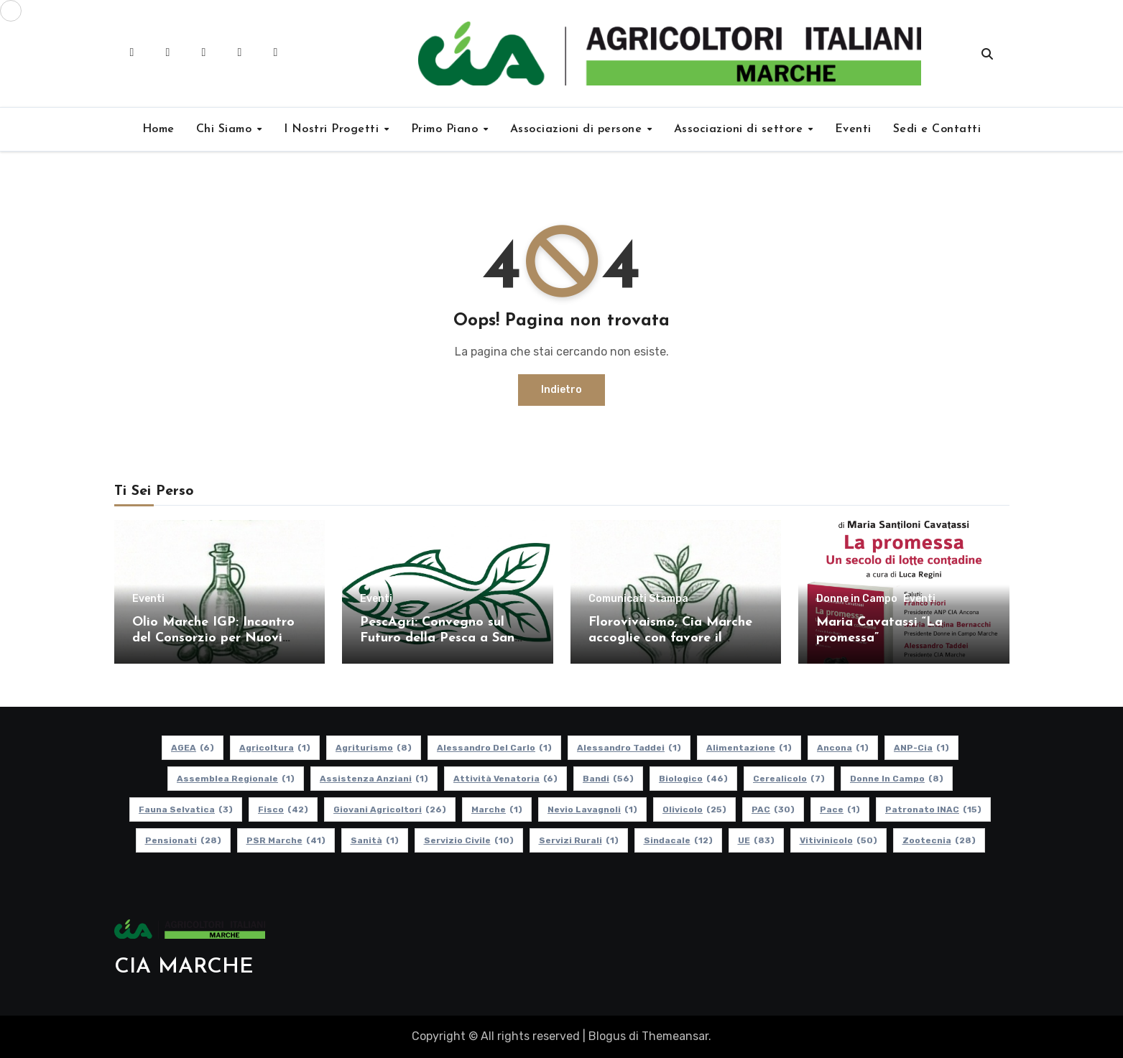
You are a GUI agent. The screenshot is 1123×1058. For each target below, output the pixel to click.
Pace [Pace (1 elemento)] (840, 809)
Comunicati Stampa (638, 599)
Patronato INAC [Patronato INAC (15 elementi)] (933, 809)
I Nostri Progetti (333, 129)
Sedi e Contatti (937, 129)
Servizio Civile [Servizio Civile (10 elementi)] (468, 840)
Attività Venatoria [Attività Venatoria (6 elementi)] (505, 778)
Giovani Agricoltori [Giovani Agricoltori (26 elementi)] (389, 809)
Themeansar (675, 1036)
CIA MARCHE (184, 967)
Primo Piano (446, 129)
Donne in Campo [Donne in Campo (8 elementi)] (896, 778)
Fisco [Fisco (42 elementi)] (283, 809)
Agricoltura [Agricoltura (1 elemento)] (274, 748)
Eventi (853, 129)
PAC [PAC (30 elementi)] (773, 809)
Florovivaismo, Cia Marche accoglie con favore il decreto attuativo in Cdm (670, 638)
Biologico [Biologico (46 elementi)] (693, 778)
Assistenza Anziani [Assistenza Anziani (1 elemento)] (374, 778)
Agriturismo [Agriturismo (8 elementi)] (374, 748)
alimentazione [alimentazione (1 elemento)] (749, 748)
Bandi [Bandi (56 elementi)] (608, 778)
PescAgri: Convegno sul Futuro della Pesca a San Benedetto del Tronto (437, 638)
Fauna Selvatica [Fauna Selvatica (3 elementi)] (186, 809)
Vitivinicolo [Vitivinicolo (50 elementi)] (838, 840)
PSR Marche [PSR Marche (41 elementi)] (285, 840)
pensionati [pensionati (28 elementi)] (182, 840)
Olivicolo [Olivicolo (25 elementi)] (694, 809)
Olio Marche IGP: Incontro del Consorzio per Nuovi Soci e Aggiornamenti (213, 638)
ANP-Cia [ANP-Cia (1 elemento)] (921, 748)
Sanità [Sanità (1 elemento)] (374, 840)
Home (158, 129)
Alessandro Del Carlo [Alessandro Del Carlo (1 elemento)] (494, 748)
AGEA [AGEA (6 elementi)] (192, 748)
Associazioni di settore (740, 129)
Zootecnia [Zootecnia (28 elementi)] (938, 840)
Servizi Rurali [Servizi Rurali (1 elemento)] (578, 840)
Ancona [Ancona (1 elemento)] (843, 748)
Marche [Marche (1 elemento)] (496, 809)
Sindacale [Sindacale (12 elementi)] (677, 840)
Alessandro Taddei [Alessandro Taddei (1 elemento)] (629, 748)
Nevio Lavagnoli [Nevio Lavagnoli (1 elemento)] (592, 809)
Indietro (561, 390)
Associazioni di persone (578, 129)
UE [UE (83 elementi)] (755, 840)
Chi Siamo (226, 129)
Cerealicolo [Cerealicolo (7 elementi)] (789, 778)
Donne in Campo (856, 599)
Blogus (607, 1036)
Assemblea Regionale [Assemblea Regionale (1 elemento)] (236, 778)
